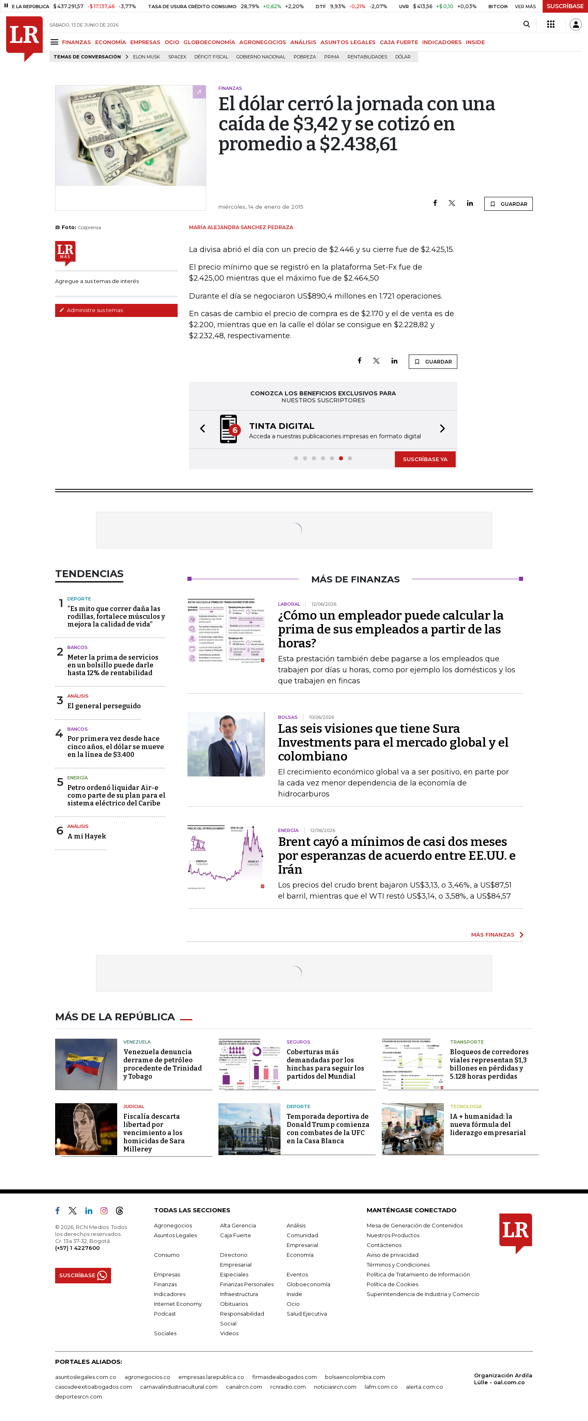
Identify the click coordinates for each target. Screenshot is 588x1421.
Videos (229, 1333)
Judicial (133, 1106)
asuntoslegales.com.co (85, 1377)
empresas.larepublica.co (211, 1377)
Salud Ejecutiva (307, 1313)
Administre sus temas (91, 310)
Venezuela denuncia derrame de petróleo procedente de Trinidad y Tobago (162, 1064)
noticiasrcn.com (335, 1386)
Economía (300, 1254)
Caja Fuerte (235, 1235)
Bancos (77, 647)
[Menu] (55, 41)
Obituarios (234, 1304)
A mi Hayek (86, 836)
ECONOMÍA (110, 42)
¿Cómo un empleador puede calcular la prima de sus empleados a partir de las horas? (391, 629)
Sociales (165, 1333)
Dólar (403, 57)
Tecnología (466, 1106)
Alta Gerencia (238, 1225)
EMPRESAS (145, 42)
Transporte (467, 1042)
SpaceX (177, 57)
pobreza (305, 57)
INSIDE (475, 42)
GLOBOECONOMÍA (209, 42)
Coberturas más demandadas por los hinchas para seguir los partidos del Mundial (325, 1064)
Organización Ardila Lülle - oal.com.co (503, 1378)
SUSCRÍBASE (565, 6)
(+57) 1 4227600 (77, 1248)
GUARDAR (509, 204)
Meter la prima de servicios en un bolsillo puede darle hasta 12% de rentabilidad (112, 665)
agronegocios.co (147, 1377)
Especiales (234, 1274)
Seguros (298, 1042)
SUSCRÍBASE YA (425, 459)
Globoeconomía (308, 1284)
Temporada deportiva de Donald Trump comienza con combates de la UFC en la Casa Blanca (328, 1129)
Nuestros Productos (393, 1235)
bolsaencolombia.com (355, 1377)
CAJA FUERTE (399, 42)
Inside (294, 1294)
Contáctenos (384, 1245)
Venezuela (137, 1042)
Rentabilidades (367, 57)
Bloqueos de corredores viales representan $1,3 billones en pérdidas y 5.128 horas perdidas (489, 1064)
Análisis (78, 696)
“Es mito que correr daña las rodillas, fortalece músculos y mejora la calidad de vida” (116, 616)
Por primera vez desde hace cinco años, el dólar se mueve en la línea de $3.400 (115, 746)
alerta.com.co (424, 1386)
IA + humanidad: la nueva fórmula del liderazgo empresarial (488, 1125)
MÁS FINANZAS (492, 934)
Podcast (165, 1313)
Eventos (297, 1274)
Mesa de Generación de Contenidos (415, 1225)
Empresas (167, 1274)
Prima (331, 57)
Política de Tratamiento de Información (418, 1274)
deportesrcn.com (78, 1396)
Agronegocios (173, 1225)
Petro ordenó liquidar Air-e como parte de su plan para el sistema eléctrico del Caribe (116, 795)
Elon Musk (146, 57)
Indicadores (169, 1294)
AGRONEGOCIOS (262, 42)
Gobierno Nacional (260, 57)
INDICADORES (442, 42)
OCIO (172, 42)
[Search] (526, 24)
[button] (200, 429)
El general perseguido (104, 706)
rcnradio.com (288, 1386)
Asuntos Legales (175, 1235)
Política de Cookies (392, 1284)
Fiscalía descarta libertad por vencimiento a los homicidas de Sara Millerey (154, 1133)
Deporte (79, 599)
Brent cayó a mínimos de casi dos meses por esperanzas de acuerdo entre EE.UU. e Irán (397, 855)
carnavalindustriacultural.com (179, 1386)
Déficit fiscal (211, 57)
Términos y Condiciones (398, 1264)
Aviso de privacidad (393, 1254)
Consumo (167, 1254)
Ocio (293, 1304)
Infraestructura (239, 1294)
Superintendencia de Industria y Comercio (423, 1294)
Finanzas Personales (247, 1284)
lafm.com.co (381, 1386)
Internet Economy (178, 1304)
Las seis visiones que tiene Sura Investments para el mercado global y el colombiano (393, 742)
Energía (77, 778)
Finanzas (165, 1284)
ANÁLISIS (303, 42)
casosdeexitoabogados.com (93, 1386)
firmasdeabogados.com (284, 1377)
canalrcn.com (244, 1386)
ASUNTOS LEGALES (348, 42)
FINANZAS (76, 42)
